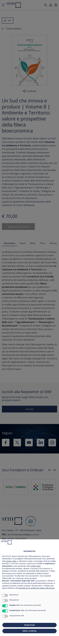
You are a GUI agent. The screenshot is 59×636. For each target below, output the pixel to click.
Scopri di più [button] (29, 625)
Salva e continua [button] (29, 631)
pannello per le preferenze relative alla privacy (37, 588)
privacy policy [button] (11, 561)
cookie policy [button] (36, 566)
